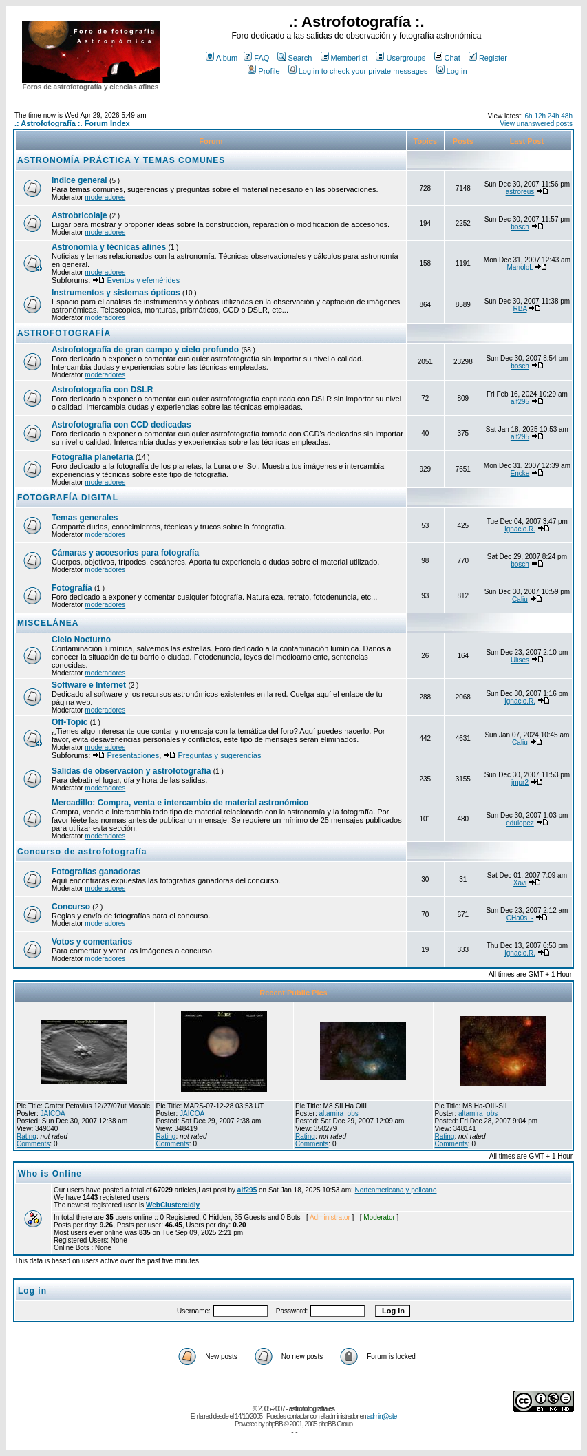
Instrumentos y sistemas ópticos (116, 292)
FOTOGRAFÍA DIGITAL (67, 498)
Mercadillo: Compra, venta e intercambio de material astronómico (180, 803)
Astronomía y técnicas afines (109, 247)
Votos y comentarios (92, 942)
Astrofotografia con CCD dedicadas (121, 425)
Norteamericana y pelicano (396, 1190)
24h (553, 116)
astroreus (520, 192)
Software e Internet (89, 685)
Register (488, 58)
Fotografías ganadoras (96, 871)
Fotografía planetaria (93, 457)
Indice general (79, 180)
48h (567, 116)
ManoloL (520, 267)
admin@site (381, 1416)
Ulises (520, 660)
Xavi (519, 883)
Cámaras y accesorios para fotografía (125, 553)
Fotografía (72, 588)
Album (221, 58)
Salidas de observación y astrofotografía (131, 771)
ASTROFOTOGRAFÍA (64, 333)
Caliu (520, 599)
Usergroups (400, 58)
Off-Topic (71, 722)
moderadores (105, 197)
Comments (33, 1144)
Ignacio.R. (519, 529)
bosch (520, 227)
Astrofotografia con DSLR (102, 389)
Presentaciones (133, 755)
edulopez (520, 823)
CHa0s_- (519, 918)
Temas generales (85, 518)
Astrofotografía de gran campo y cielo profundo (145, 350)
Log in (451, 71)
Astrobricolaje (79, 215)
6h (528, 116)
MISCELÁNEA (47, 623)
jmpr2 (520, 782)
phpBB (274, 1424)
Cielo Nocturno (81, 639)
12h (540, 116)
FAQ (256, 58)
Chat (447, 58)
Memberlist (344, 58)
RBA (520, 309)
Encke (520, 473)
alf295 (520, 401)
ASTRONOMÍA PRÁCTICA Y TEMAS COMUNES (121, 160)
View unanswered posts (536, 123)
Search (294, 58)
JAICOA (52, 1113)
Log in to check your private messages (358, 71)
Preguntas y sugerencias (219, 755)
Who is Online (50, 1174)
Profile (263, 71)
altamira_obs (338, 1113)
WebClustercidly (173, 1205)
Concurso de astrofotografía (82, 851)
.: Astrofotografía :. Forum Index (72, 123)
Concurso (71, 906)
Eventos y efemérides (143, 280)
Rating (26, 1136)
